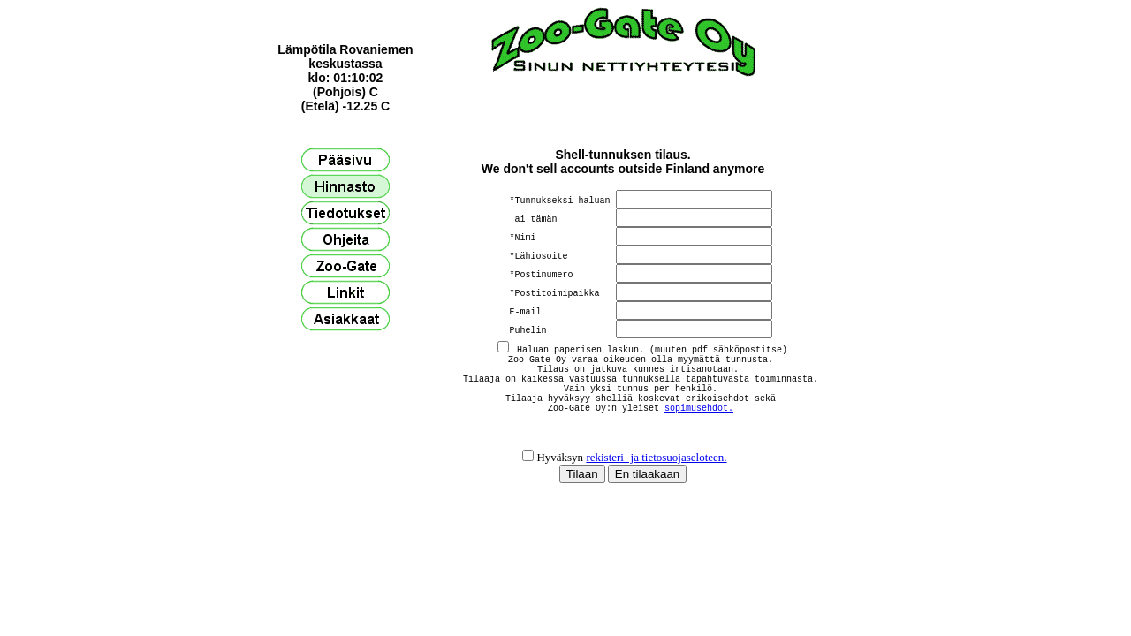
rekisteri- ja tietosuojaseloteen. (656, 478)
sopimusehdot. (698, 423)
